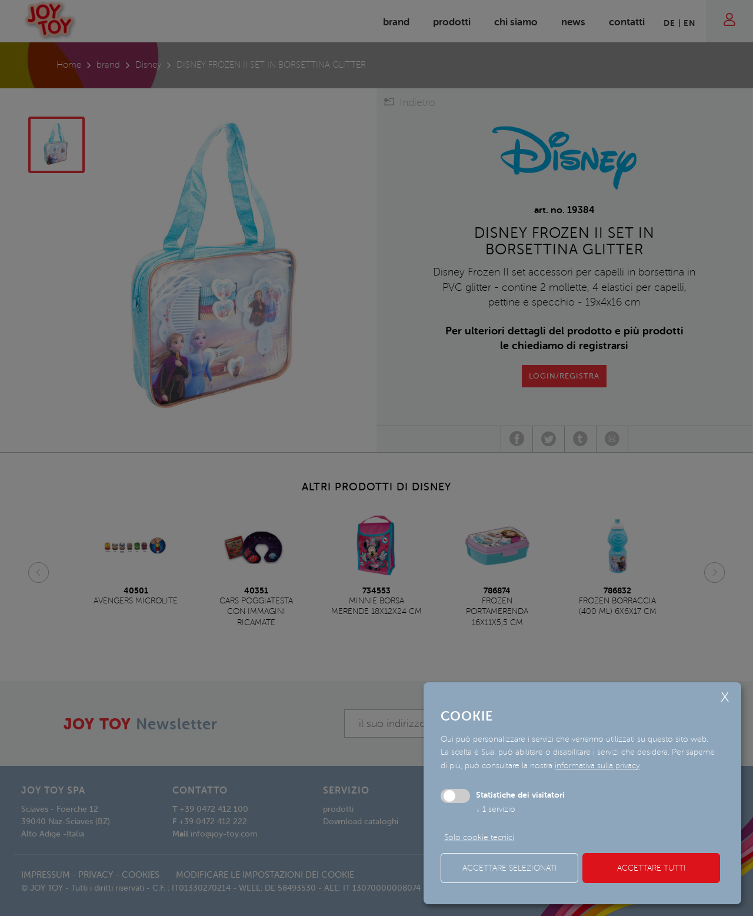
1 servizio (495, 809)
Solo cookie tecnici (479, 837)
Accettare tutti (651, 868)
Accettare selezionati (509, 868)
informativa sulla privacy (597, 765)
